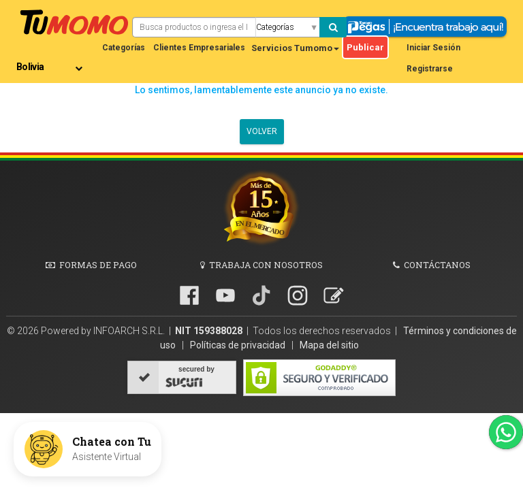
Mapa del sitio (329, 345)
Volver (262, 131)
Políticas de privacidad (238, 345)
